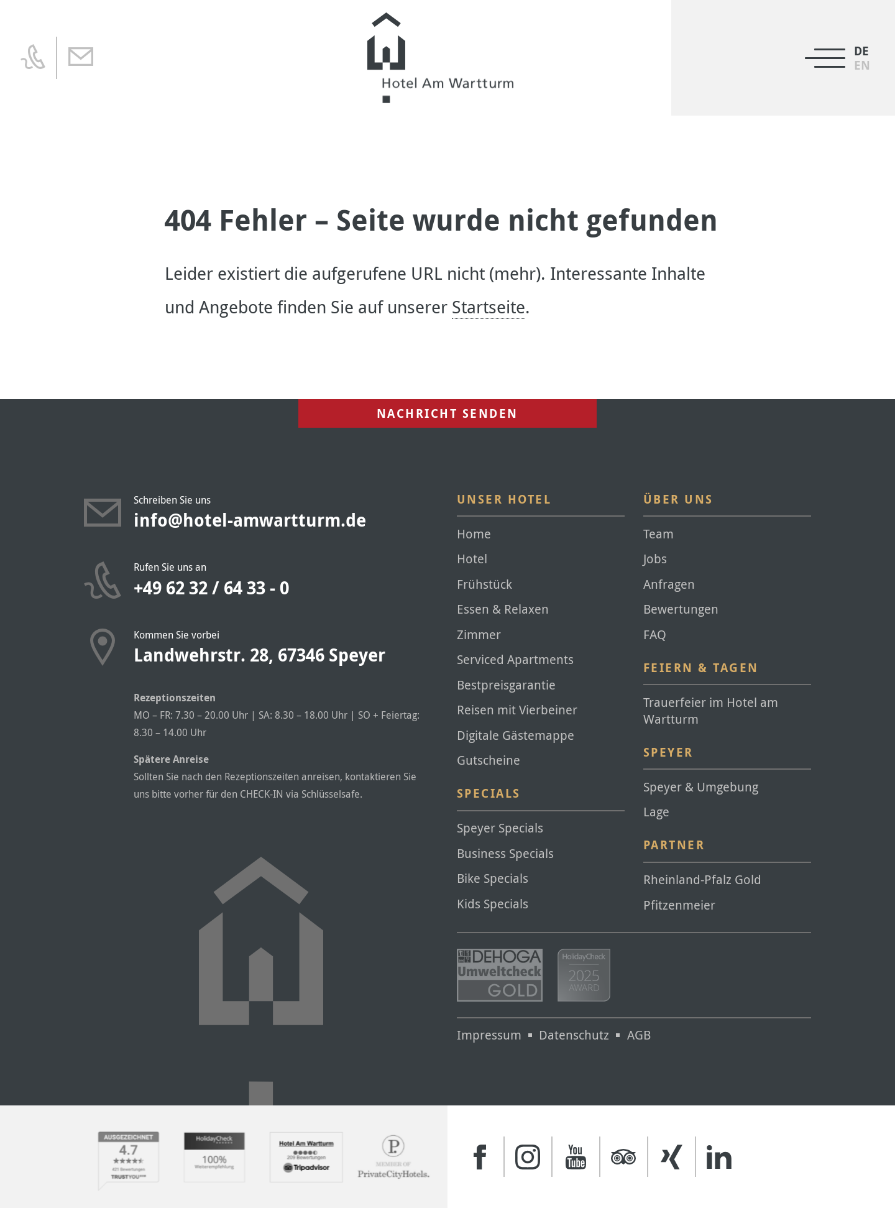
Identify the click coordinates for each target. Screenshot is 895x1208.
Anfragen (669, 584)
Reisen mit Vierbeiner (517, 709)
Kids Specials (492, 903)
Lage (656, 811)
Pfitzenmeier (679, 905)
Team (658, 533)
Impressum (489, 1034)
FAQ (654, 634)
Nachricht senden (447, 413)
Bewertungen (680, 609)
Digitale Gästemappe (515, 735)
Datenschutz (574, 1034)
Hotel (472, 558)
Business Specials (505, 853)
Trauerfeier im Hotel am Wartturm (710, 710)
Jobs (655, 558)
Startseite (488, 306)
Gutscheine (488, 760)
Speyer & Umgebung (700, 786)
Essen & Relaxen (503, 609)
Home (474, 533)
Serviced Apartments (515, 659)
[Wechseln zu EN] (862, 65)
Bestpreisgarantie (506, 684)
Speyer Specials (500, 827)
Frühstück (484, 584)
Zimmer (479, 634)
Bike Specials (492, 878)
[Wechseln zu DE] (862, 51)
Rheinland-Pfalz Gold (702, 879)
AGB (639, 1034)
